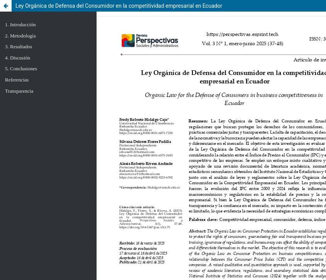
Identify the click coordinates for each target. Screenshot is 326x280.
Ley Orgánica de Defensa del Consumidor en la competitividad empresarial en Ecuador (118, 6)
